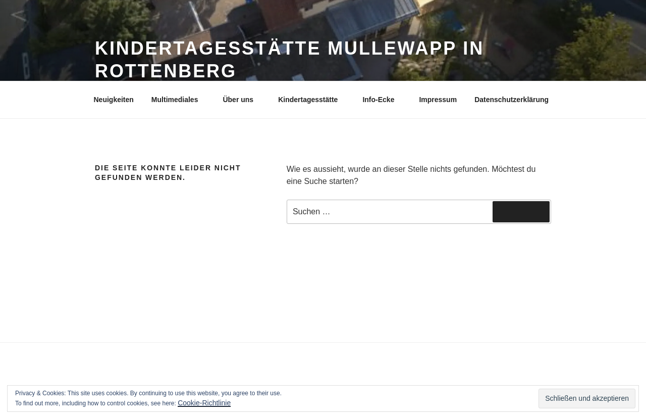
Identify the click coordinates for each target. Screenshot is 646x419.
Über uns (243, 100)
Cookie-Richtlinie (204, 403)
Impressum (438, 100)
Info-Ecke (383, 100)
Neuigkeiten (114, 100)
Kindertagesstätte (312, 100)
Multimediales (179, 100)
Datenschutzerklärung (511, 100)
